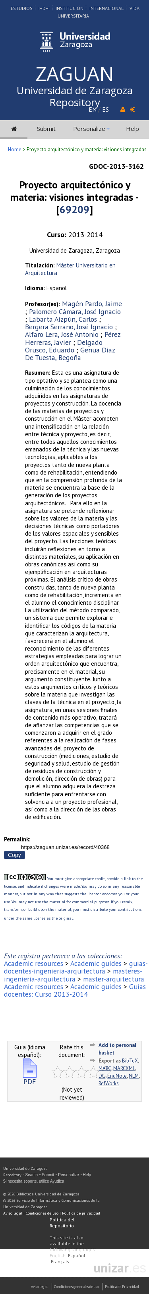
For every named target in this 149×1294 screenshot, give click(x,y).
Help (132, 129)
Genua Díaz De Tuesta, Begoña (70, 353)
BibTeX (130, 1060)
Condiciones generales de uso (76, 1286)
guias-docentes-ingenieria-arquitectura (76, 967)
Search (31, 1175)
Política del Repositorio (62, 1223)
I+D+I (44, 8)
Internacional (106, 8)
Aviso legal (12, 1213)
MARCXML (124, 1068)
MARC (105, 1068)
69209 (74, 209)
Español (76, 1255)
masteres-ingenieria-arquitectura (73, 974)
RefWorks (109, 1083)
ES (105, 109)
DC (102, 1075)
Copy (14, 855)
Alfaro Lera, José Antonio (62, 334)
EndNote (117, 1075)
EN (93, 109)
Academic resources (33, 963)
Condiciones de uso (42, 1213)
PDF (30, 1078)
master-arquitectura (113, 978)
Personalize (89, 129)
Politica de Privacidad (122, 1286)
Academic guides (96, 963)
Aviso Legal (39, 1286)
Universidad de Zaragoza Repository (75, 96)
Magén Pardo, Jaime (92, 303)
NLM (134, 1075)
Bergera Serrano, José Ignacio (69, 326)
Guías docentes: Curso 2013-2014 (75, 990)
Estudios (22, 8)
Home (14, 149)
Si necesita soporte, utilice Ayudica (33, 1181)
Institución (69, 8)
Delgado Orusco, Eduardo (64, 346)
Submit (46, 129)
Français (60, 1261)
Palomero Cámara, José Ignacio (75, 311)
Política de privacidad (81, 1213)
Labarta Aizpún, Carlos (63, 319)
